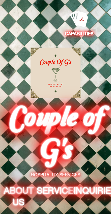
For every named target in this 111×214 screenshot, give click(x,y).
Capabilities (79, 34)
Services (58, 190)
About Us (18, 196)
